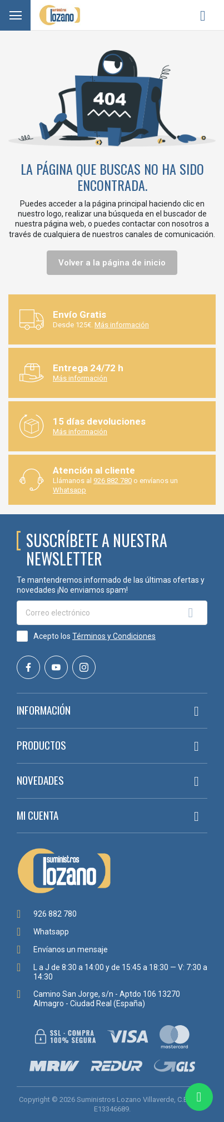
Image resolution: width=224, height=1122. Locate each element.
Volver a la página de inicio (112, 263)
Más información (121, 325)
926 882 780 (112, 480)
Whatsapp (69, 490)
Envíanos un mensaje (70, 949)
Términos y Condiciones (114, 636)
